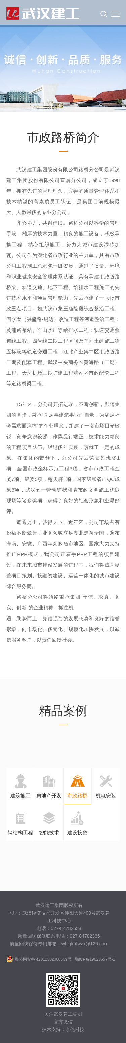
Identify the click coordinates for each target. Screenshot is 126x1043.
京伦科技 (75, 1029)
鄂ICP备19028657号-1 (95, 959)
